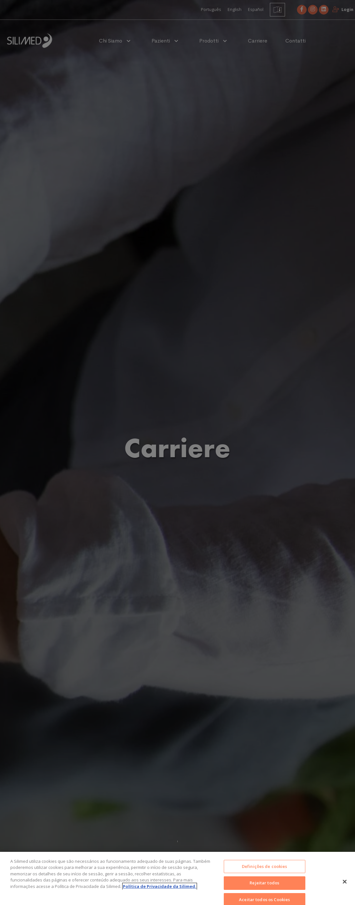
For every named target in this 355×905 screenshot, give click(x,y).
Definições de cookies (264, 873)
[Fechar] (345, 888)
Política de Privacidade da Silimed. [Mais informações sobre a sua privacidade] (159, 893)
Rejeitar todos (264, 889)
